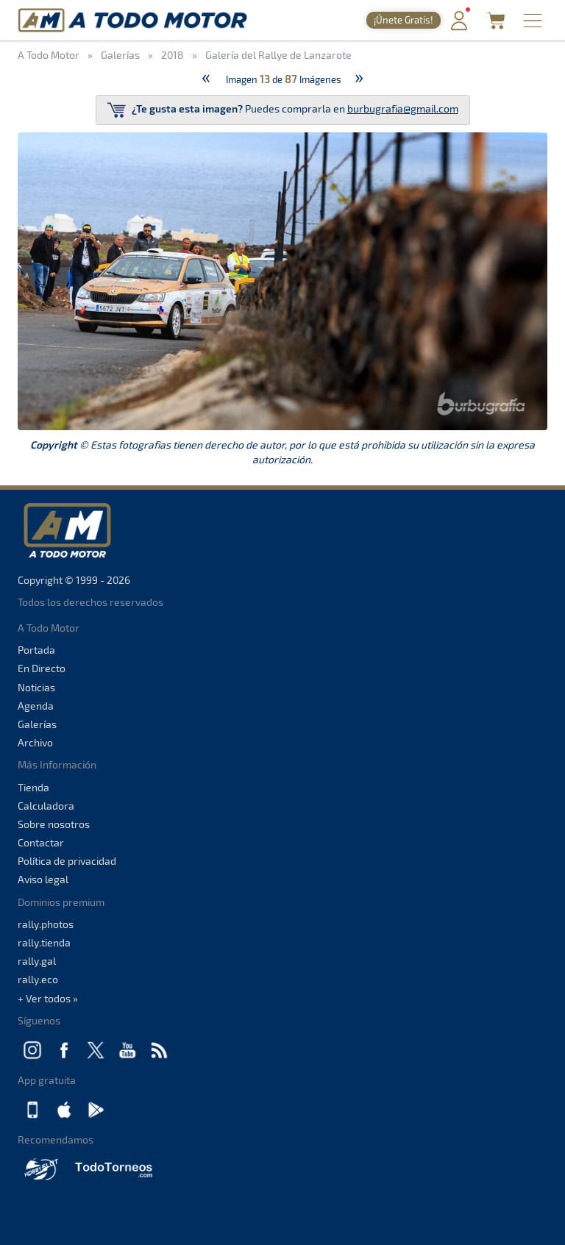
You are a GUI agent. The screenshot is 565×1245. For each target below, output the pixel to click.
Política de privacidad (67, 861)
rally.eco (38, 979)
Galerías (37, 724)
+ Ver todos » (48, 998)
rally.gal (37, 961)
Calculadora (46, 805)
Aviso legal (43, 879)
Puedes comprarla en (282, 110)
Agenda (36, 705)
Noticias (36, 687)
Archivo (35, 742)
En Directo (41, 668)
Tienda (33, 787)
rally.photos (46, 924)
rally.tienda (44, 942)
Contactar (41, 842)
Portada (36, 649)
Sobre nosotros (54, 824)
